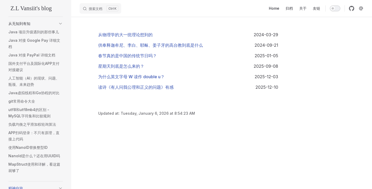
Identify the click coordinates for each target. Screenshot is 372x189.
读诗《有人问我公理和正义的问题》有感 (136, 87)
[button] (60, 23)
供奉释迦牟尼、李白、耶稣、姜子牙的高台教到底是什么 (150, 45)
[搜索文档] (100, 8)
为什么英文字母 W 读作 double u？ (131, 76)
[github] (351, 8)
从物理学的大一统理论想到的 (125, 34)
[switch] (335, 8)
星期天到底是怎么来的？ (121, 66)
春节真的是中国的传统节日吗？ (127, 55)
